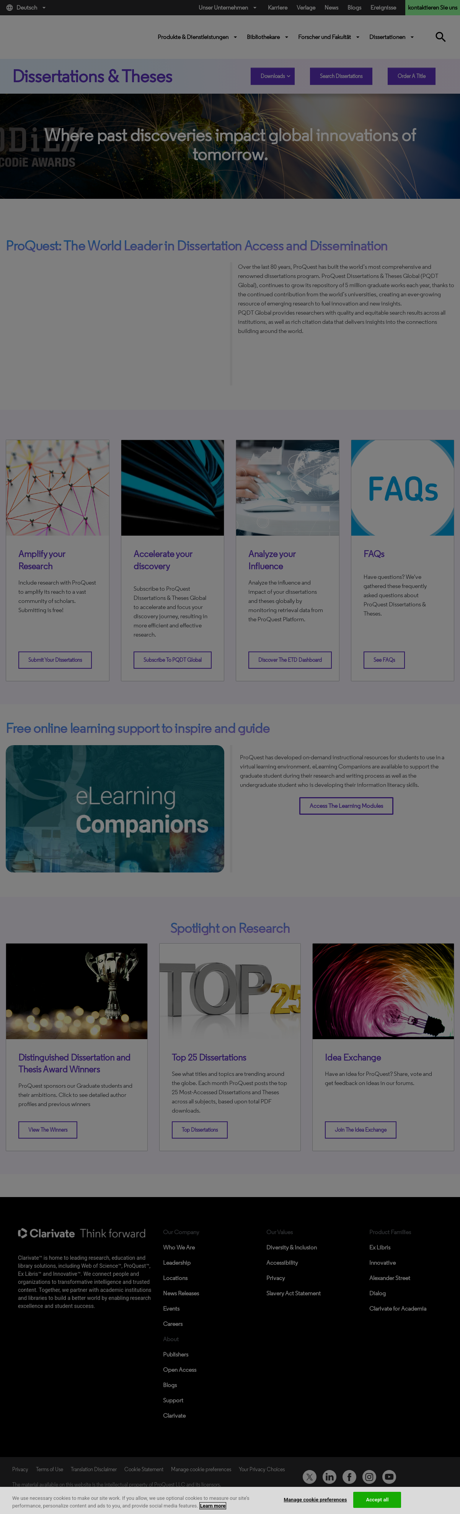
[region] (230, 1500)
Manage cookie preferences (315, 1500)
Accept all (377, 1500)
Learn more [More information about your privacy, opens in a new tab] (213, 1506)
